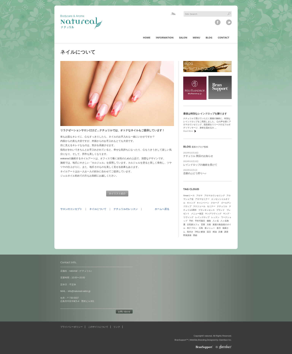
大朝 (209, 224)
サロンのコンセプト (71, 209)
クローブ (215, 203)
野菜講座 (187, 235)
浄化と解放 (200, 232)
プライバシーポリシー (71, 327)
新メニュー (210, 228)
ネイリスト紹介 (117, 193)
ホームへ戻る (162, 209)
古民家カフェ (193, 224)
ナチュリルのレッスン (126, 209)
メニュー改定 (197, 213)
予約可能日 (200, 221)
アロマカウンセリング (214, 195)
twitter (229, 22)
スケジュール (199, 206)
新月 (219, 228)
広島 (201, 228)
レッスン (215, 217)
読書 (220, 232)
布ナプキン (192, 228)
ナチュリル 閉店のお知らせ (198, 156)
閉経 (195, 235)
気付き (190, 232)
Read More (188, 131)
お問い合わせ (124, 312)
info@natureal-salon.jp (79, 291)
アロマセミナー (202, 199)
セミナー (211, 206)
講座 (226, 232)
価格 (209, 221)
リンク (116, 327)
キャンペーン (203, 203)
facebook (217, 22)
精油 (215, 232)
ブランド (220, 210)
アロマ (199, 195)
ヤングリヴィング (213, 213)
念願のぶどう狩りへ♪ (194, 173)
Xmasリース (189, 195)
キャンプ (191, 203)
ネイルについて (97, 209)
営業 (203, 224)
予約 (191, 221)
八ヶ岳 (216, 221)
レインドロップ (202, 217)
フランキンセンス (206, 210)
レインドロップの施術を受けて (200, 164)
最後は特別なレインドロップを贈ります (205, 113)
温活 (209, 232)
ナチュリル (222, 206)
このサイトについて (98, 327)
